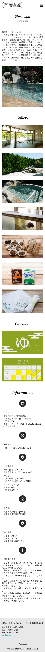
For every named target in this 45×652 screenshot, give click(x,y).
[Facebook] (23, 644)
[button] (41, 5)
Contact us (6, 635)
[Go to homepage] (12, 5)
